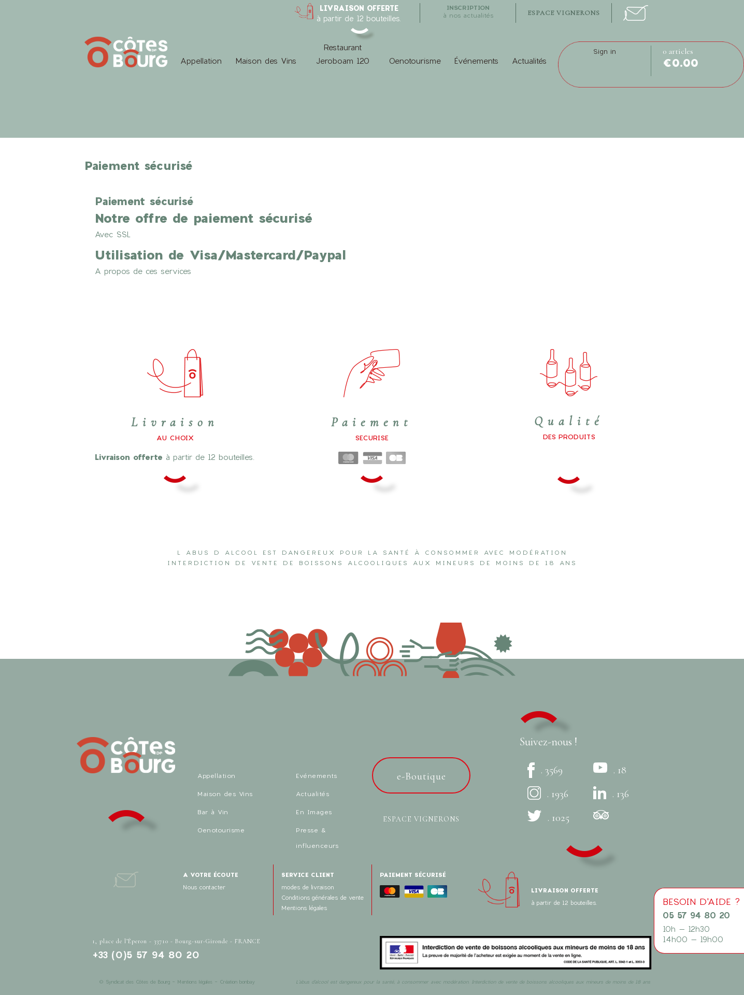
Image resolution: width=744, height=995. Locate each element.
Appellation (201, 60)
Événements (476, 60)
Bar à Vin (212, 811)
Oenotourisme (415, 60)
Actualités (529, 60)
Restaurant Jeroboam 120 (342, 53)
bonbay (247, 982)
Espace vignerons (421, 819)
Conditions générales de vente (322, 897)
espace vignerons (563, 13)
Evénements (316, 775)
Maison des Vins (265, 60)
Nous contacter (204, 887)
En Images (314, 811)
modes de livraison (307, 887)
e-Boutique (421, 776)
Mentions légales (304, 907)
